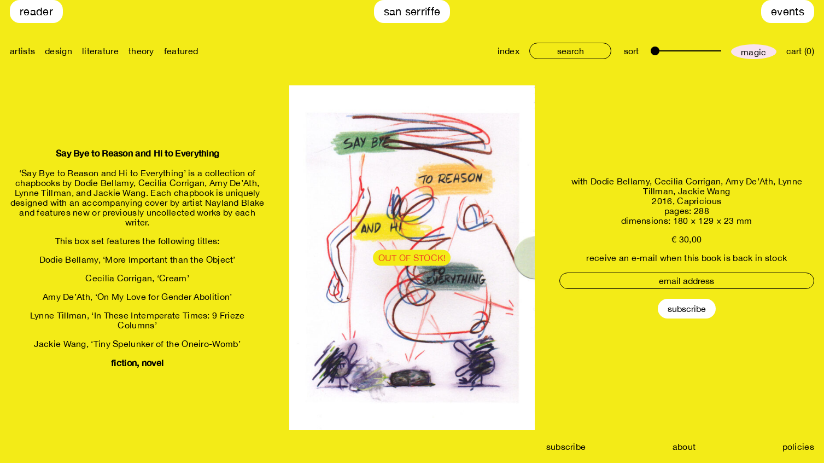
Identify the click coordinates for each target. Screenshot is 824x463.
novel (153, 362)
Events (787, 11)
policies (798, 447)
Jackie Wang (704, 191)
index (509, 51)
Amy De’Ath (749, 181)
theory (141, 51)
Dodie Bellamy (620, 181)
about (684, 447)
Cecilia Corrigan (687, 181)
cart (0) (800, 51)
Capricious (699, 201)
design (58, 51)
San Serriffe (412, 11)
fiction (124, 362)
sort (631, 51)
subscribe (566, 447)
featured (181, 51)
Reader (36, 11)
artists (22, 51)
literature (100, 51)
